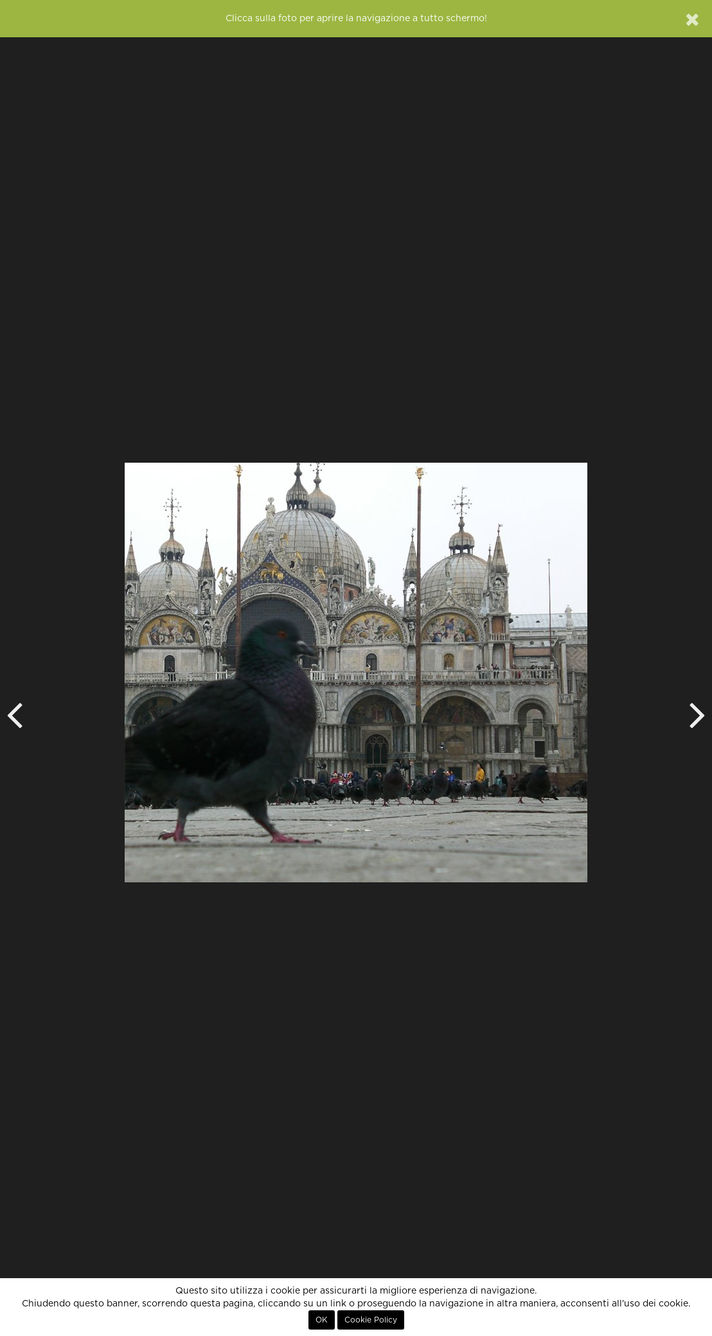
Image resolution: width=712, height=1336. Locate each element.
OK (322, 1320)
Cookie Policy (370, 1320)
